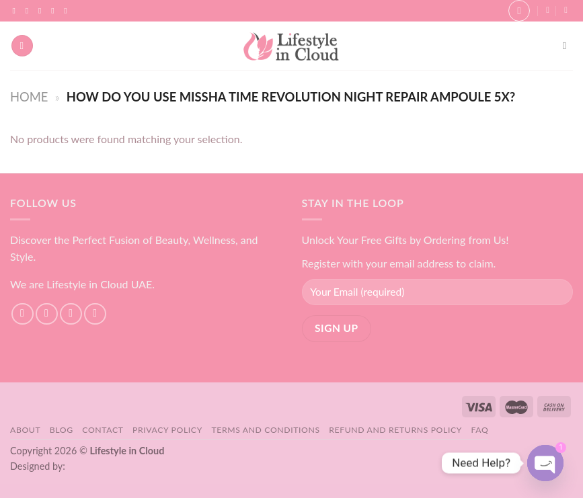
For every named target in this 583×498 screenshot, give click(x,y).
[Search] (568, 45)
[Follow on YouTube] (68, 10)
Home (29, 96)
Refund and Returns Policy (395, 430)
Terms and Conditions (265, 430)
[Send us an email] (55, 10)
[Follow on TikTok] (42, 10)
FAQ (480, 430)
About (25, 430)
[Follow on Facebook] (17, 10)
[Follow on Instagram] (30, 10)
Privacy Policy (167, 430)
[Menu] (22, 46)
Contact (102, 430)
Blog (61, 430)
